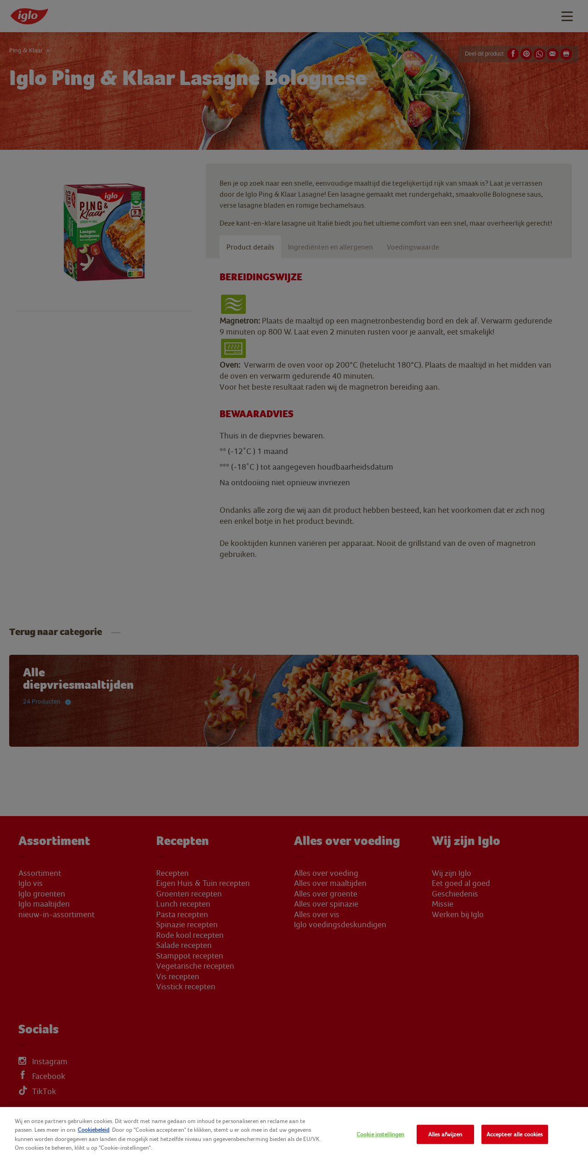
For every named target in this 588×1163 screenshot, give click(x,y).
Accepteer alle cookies (514, 1134)
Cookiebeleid (93, 1129)
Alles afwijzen (445, 1134)
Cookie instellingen (380, 1134)
